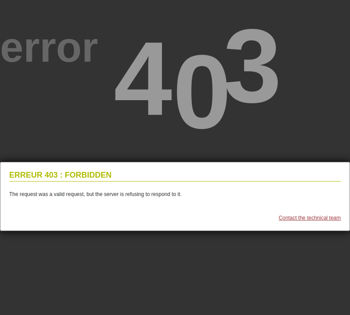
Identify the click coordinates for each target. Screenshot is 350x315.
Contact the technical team (310, 218)
